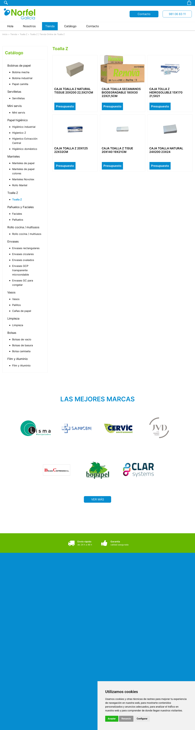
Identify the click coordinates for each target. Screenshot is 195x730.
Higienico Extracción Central (24, 141)
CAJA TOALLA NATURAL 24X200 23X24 (166, 150)
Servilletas (14, 91)
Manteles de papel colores (23, 171)
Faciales (17, 213)
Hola (10, 26)
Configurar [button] (142, 718)
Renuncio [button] (126, 718)
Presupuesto (65, 106)
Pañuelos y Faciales (20, 207)
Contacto (144, 14)
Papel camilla (20, 84)
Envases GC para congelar (22, 282)
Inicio (5, 34)
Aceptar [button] (112, 718)
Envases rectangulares (25, 248)
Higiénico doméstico (24, 148)
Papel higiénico (17, 120)
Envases (13, 241)
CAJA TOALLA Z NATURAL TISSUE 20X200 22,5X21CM (73, 90)
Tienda (50, 26)
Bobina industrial (22, 78)
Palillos (16, 305)
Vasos (11, 292)
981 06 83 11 (177, 14)
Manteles (13, 156)
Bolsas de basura (22, 345)
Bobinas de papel (19, 65)
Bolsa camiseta (21, 351)
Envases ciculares (23, 254)
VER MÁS (97, 497)
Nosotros (29, 26)
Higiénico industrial (23, 126)
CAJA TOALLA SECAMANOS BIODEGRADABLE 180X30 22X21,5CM (121, 92)
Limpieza (13, 318)
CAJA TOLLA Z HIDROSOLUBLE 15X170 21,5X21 (165, 92)
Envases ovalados (23, 260)
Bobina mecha (20, 72)
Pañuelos (17, 219)
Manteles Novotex (23, 179)
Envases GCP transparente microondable (20, 270)
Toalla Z (23, 34)
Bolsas (11, 332)
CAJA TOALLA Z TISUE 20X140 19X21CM (117, 150)
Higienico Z (19, 132)
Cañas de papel (21, 310)
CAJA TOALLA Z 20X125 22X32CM (71, 150)
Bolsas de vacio (21, 339)
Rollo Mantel (19, 185)
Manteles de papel (23, 163)
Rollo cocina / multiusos (23, 227)
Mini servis (14, 106)
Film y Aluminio (17, 359)
